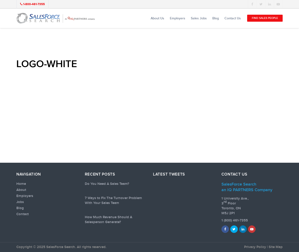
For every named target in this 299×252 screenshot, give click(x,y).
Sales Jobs (199, 18)
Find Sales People (265, 18)
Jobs (20, 202)
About (21, 190)
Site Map (276, 247)
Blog (215, 18)
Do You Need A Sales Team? (107, 184)
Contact (22, 214)
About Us (157, 18)
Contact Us (232, 18)
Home (21, 184)
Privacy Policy (255, 247)
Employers (177, 18)
